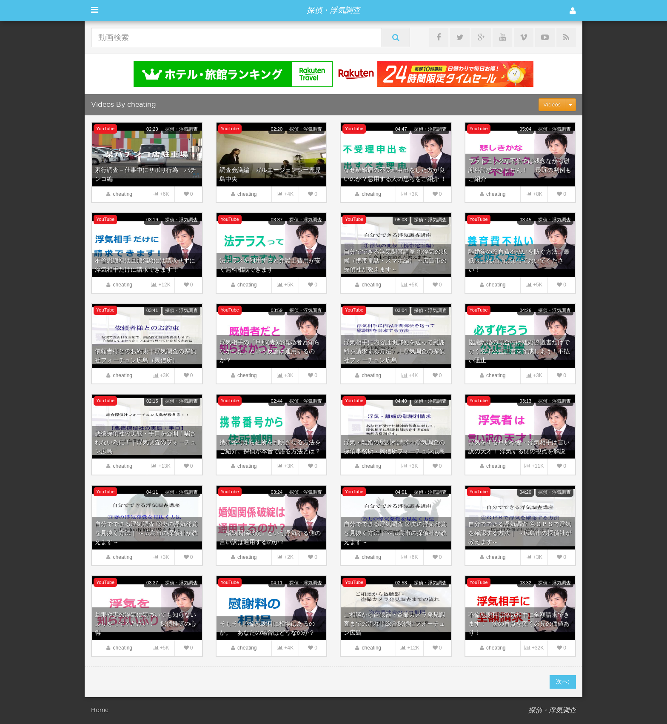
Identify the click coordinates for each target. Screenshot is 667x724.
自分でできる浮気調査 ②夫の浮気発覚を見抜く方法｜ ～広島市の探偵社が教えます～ (395, 533)
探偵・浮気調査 (181, 129)
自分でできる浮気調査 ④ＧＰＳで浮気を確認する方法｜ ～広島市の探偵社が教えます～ (519, 533)
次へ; (563, 682)
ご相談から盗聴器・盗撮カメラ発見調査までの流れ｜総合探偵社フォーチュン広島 (394, 624)
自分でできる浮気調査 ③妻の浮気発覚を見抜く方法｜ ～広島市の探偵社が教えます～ (146, 533)
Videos (552, 104)
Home (99, 710)
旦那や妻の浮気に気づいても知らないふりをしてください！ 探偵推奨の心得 (145, 624)
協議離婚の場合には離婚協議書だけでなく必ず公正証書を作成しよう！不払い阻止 (519, 351)
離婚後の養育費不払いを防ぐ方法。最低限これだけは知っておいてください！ (519, 261)
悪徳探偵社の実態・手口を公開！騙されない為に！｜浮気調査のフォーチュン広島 (145, 443)
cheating (122, 194)
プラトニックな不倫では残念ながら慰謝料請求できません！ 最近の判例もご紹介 (519, 170)
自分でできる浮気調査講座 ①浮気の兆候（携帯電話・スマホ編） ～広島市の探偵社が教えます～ (395, 261)
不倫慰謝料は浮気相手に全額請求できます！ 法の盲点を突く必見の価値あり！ (519, 624)
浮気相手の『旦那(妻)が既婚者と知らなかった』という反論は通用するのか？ (269, 351)
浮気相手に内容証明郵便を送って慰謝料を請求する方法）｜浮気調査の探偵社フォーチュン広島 (394, 351)
